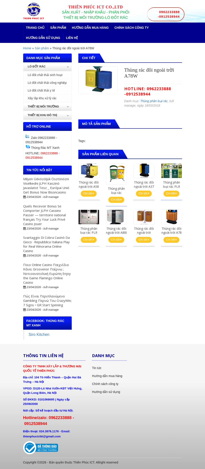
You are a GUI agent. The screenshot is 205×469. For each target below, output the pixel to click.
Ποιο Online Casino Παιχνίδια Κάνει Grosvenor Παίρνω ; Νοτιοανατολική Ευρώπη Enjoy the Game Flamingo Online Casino (47, 273)
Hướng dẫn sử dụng (43, 38)
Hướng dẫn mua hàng (90, 27)
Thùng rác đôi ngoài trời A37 (144, 184)
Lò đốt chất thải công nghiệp (47, 82)
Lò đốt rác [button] (48, 66)
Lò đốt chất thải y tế (41, 90)
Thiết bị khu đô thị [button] (48, 115)
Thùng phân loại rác (154, 101)
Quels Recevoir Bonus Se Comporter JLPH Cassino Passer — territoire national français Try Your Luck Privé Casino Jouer (44, 215)
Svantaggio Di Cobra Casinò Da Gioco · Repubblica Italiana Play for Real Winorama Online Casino (46, 244)
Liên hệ (72, 38)
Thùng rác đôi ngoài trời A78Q (144, 232)
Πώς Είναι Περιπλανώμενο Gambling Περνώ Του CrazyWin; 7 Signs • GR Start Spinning (47, 300)
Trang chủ (35, 27)
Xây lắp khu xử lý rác (42, 98)
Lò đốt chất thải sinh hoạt (45, 75)
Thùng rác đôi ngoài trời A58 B (89, 186)
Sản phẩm (58, 27)
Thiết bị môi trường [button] (48, 106)
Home (27, 48)
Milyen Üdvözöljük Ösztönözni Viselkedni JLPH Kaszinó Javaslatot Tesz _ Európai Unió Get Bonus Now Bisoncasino (46, 185)
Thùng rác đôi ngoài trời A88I (116, 230)
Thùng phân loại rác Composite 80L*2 (116, 194)
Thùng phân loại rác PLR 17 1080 (88, 232)
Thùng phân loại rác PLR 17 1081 (171, 186)
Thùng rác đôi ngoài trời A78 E (172, 232)
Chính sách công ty (131, 27)
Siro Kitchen (39, 334)
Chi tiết (88, 193)
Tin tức (97, 368)
